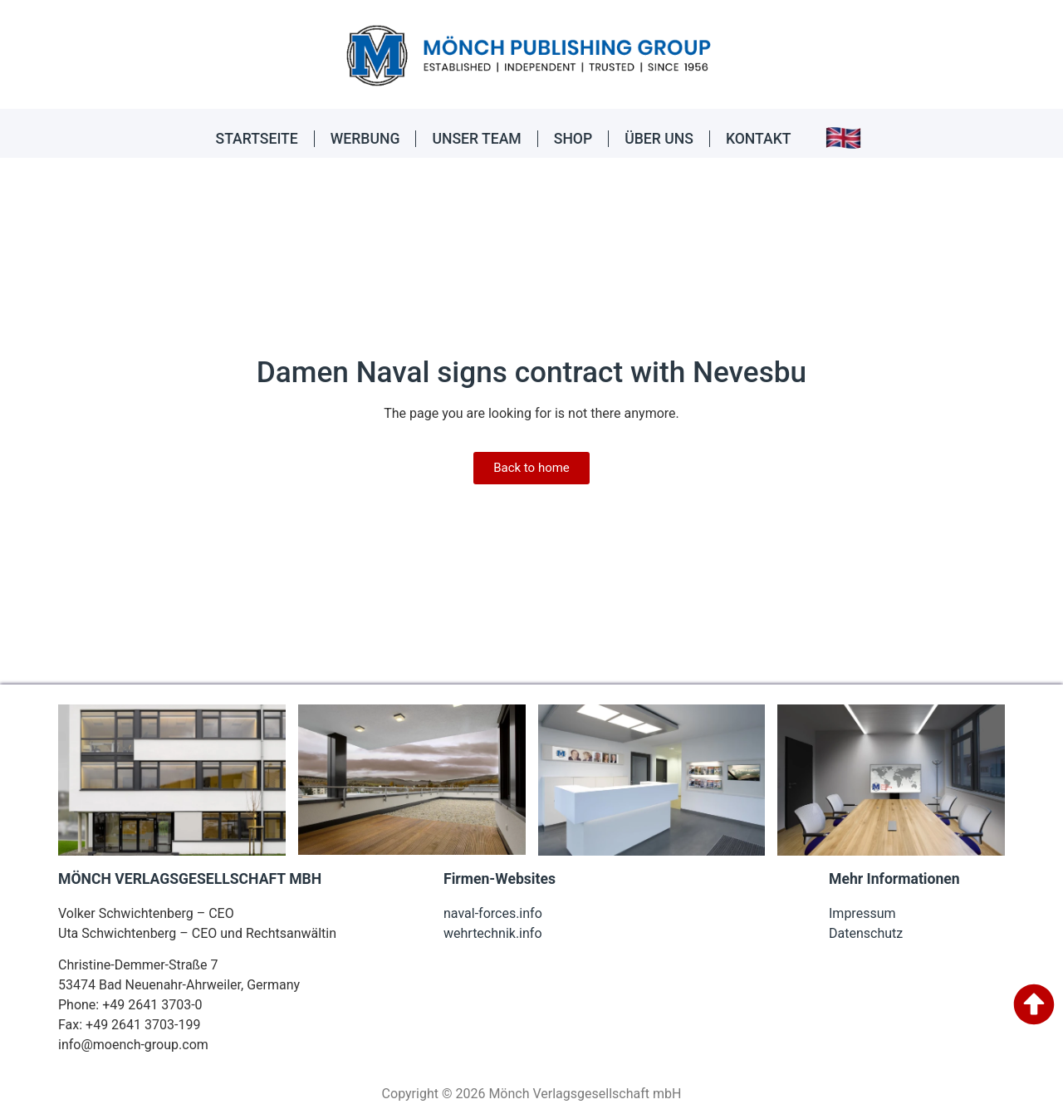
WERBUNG (365, 138)
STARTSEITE (257, 138)
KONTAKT (758, 138)
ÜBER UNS (659, 138)
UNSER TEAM (476, 138)
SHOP (573, 138)
